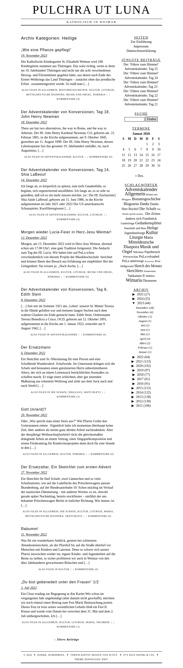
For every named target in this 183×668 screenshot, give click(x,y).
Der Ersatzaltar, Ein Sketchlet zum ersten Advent (66, 467)
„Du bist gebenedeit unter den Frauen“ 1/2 (60, 582)
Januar (142, 352)
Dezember (142, 307)
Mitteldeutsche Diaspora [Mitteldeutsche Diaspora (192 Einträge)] (139, 244)
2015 (139, 388)
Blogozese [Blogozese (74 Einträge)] (131, 204)
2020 (139, 366)
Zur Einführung (141, 42)
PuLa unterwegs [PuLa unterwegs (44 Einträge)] (133, 261)
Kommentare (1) (68, 626)
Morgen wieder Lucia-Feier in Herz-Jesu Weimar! (66, 232)
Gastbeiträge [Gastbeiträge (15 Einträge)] (127, 223)
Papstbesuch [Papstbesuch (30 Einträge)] (152, 252)
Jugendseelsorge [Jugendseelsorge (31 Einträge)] (134, 233)
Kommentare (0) (68, 99)
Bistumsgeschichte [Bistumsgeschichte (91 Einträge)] (146, 199)
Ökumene (103, 622)
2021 (139, 361)
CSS (151, 655)
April (143, 338)
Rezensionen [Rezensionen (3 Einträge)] (149, 261)
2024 (140, 298)
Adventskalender (57, 157)
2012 (139, 401)
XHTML (140, 655)
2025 (140, 294)
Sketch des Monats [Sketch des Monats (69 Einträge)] (148, 266)
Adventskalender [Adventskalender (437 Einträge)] (141, 189)
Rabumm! (30, 529)
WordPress (56, 655)
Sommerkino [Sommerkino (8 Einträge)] (150, 271)
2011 (139, 405)
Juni (142, 329)
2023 (140, 303)
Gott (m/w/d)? (33, 409)
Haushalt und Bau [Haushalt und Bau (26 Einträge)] (135, 228)
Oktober (143, 316)
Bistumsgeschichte (73, 90)
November (143, 312)
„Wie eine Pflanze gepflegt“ (46, 50)
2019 (140, 370)
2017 (140, 379)
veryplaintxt (80, 655)
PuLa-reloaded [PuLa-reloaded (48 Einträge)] (149, 256)
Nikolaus (75, 392)
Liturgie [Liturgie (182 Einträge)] (136, 237)
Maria (108, 511)
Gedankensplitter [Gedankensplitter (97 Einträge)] (148, 223)
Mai (142, 334)
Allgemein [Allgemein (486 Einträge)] (135, 194)
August (143, 321)
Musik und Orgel (78, 94)
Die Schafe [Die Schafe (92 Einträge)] (147, 208)
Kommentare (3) (68, 396)
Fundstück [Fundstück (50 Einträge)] (149, 218)
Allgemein (50, 90)
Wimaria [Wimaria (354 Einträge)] (134, 280)
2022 (140, 357)
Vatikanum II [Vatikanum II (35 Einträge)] (136, 276)
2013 (139, 397)
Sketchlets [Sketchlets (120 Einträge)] (134, 270)
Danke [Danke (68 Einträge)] (144, 204)
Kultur (94, 90)
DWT (105, 659)
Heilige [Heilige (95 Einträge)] (152, 228)
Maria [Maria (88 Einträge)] (148, 237)
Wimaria (99, 94)
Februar (143, 347)
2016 (140, 383)
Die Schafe (59, 392)
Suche (141, 113)
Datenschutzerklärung (141, 51)
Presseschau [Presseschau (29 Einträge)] (130, 256)
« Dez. (139, 176)
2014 (139, 392)
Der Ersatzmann (36, 347)
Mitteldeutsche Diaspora (45, 94)
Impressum (141, 46)
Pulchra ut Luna (91, 9)
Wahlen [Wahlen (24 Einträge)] (149, 276)
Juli (143, 325)
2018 (140, 374)
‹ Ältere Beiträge (67, 639)
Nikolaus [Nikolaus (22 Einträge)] (138, 252)
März (143, 343)
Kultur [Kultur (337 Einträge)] (152, 232)
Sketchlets (92, 392)
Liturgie (108, 90)
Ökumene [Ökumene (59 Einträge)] (150, 280)
